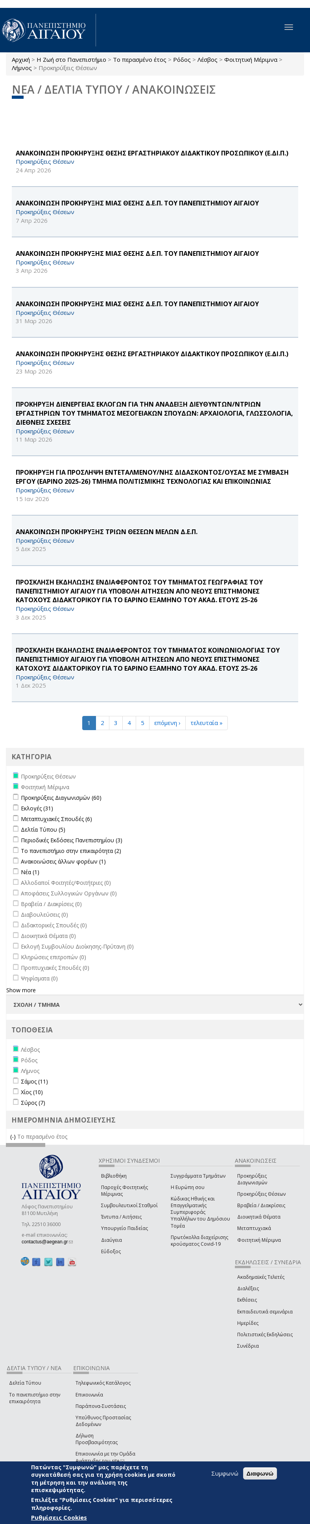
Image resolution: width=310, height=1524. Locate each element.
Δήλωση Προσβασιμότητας (97, 1439)
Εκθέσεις (247, 1300)
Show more (21, 990)
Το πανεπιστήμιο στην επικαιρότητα (34, 1398)
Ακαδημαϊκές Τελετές (260, 1277)
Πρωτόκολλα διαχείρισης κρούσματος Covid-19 (199, 1240)
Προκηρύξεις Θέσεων (261, 1194)
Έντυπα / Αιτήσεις (121, 1216)
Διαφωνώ (260, 1473)
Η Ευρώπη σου (188, 1187)
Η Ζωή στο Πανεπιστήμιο (71, 59)
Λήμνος (22, 68)
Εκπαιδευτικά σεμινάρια (265, 1311)
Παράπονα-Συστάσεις (101, 1406)
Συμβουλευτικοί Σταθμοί (129, 1205)
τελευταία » (206, 723)
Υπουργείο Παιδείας (124, 1228)
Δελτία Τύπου (25, 1383)
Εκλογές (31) (37, 808)
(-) (13, 1136)
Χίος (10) (32, 1092)
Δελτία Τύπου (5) (43, 829)
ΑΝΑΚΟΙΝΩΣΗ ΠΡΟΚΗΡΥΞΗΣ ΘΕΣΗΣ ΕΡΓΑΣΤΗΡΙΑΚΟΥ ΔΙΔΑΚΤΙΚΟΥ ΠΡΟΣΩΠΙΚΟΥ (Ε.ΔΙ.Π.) (152, 153)
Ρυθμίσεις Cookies (59, 1517)
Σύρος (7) (33, 1102)
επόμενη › (167, 723)
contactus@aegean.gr (47, 1242)
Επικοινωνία (89, 1394)
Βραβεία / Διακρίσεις (261, 1205)
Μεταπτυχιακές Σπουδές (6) (56, 819)
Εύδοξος (111, 1251)
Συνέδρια (248, 1346)
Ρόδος (182, 59)
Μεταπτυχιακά (254, 1228)
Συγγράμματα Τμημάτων (198, 1176)
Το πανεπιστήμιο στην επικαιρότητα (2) (71, 850)
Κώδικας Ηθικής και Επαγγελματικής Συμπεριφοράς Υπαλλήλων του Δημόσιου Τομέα (200, 1212)
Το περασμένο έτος (139, 59)
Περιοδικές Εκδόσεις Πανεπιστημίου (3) (71, 840)
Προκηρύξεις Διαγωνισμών (252, 1179)
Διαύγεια (111, 1240)
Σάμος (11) (34, 1081)
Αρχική (21, 59)
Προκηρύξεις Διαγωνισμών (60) (61, 797)
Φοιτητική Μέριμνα (250, 59)
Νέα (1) (30, 872)
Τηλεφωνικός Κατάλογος (103, 1383)
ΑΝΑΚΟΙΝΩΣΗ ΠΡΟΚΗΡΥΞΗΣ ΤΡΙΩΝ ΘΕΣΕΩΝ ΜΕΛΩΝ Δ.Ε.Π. (106, 531)
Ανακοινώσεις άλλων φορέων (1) (63, 861)
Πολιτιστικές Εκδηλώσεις (265, 1334)
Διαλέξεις (248, 1288)
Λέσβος (207, 59)
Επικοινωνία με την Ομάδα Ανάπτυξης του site (105, 1457)
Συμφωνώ (224, 1473)
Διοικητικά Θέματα (258, 1216)
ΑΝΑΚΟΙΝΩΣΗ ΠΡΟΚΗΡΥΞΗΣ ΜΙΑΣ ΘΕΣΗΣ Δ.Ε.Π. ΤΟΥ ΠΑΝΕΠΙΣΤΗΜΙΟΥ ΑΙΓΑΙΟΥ (137, 203)
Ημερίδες (247, 1323)
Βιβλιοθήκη (114, 1176)
